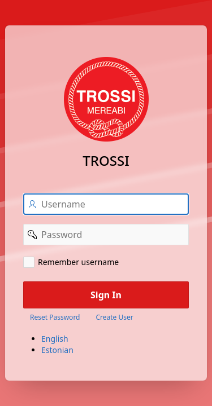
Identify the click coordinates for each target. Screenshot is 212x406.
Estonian (57, 350)
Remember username (78, 262)
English (54, 338)
